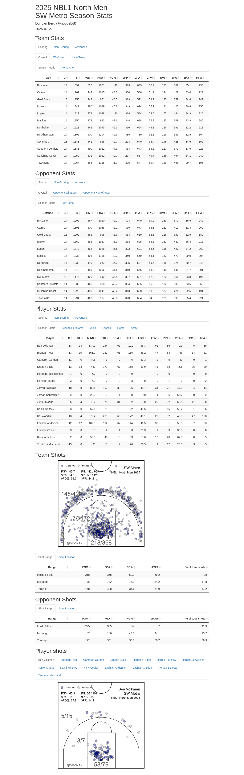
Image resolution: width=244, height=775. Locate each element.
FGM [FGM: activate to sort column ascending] (88, 77)
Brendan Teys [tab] (69, 659)
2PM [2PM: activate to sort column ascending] (125, 77)
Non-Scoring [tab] (61, 47)
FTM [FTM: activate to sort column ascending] (199, 77)
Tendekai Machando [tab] (50, 675)
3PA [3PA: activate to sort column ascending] (174, 77)
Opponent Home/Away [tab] (96, 192)
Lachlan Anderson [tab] (115, 667)
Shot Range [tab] (45, 557)
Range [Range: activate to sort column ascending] (52, 567)
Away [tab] (134, 327)
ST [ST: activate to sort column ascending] (78, 338)
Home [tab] (120, 327)
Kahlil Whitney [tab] (68, 667)
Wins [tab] (93, 327)
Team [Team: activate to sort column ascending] (47, 77)
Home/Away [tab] (78, 57)
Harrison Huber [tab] (142, 659)
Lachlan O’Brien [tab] (142, 667)
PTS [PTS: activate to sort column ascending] (75, 77)
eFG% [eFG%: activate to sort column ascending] (154, 567)
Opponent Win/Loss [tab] (65, 192)
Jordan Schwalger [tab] (193, 659)
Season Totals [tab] (46, 67)
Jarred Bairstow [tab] (166, 659)
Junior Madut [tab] (46, 667)
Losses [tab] (106, 327)
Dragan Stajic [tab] (118, 659)
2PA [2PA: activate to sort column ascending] (137, 77)
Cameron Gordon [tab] (93, 659)
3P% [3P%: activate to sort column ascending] (186, 77)
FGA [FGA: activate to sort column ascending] (100, 77)
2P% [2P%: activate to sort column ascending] (150, 77)
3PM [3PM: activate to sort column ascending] (162, 77)
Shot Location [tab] (67, 557)
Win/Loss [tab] (58, 57)
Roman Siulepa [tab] (167, 667)
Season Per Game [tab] (72, 327)
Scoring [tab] (42, 47)
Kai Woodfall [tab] (91, 667)
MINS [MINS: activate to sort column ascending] (90, 338)
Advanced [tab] (81, 47)
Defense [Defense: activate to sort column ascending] (48, 212)
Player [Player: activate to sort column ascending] (50, 338)
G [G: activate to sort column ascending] (64, 77)
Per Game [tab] (68, 67)
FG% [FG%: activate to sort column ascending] (113, 77)
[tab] (94, 45)
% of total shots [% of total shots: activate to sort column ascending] (195, 567)
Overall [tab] (42, 57)
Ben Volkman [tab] (46, 659)
